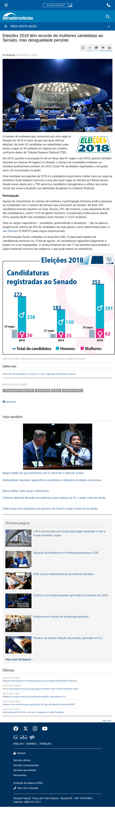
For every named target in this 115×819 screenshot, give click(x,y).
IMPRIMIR (9, 401)
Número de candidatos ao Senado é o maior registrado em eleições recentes (40, 374)
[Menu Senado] (6, 5)
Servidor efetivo (22, 760)
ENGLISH (18, 743)
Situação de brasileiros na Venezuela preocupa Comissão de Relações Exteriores (40, 681)
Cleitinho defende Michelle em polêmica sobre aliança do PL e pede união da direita (54, 497)
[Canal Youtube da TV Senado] (44, 728)
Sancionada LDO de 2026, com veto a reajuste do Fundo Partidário (33, 712)
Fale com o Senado (25, 788)
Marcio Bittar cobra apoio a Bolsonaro (26, 490)
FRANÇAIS (45, 743)
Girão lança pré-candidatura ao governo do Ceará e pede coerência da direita (50, 508)
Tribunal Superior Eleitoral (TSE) (18, 390)
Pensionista (19, 775)
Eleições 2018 (42, 390)
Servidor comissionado (26, 765)
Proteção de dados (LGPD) (28, 783)
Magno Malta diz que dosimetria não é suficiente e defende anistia (43, 473)
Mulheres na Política (72, 390)
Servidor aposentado (24, 770)
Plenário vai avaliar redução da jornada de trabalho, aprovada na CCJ (34, 696)
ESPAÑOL (31, 743)
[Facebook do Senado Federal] (17, 728)
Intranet (19, 753)
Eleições (56, 390)
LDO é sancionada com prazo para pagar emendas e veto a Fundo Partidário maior (41, 689)
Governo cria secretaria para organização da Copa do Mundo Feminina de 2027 (39, 704)
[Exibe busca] (107, 17)
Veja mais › (107, 720)
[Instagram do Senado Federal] (35, 728)
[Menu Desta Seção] (57, 26)
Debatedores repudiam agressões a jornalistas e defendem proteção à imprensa (52, 480)
